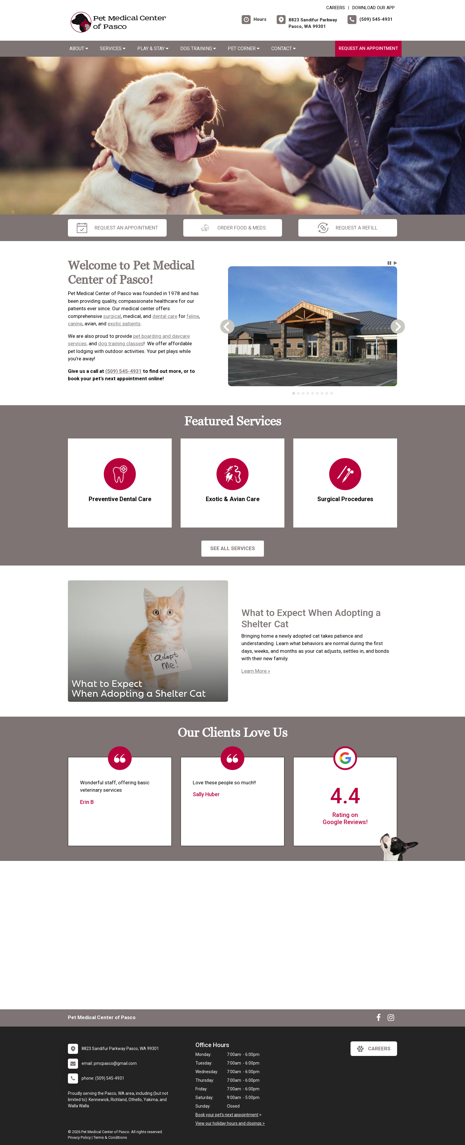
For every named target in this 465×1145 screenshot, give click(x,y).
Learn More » (255, 671)
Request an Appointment (368, 48)
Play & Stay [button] (152, 48)
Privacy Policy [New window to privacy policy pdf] (79, 1137)
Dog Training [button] (198, 48)
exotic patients (124, 324)
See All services (232, 548)
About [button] (78, 48)
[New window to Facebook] (378, 1018)
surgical (112, 316)
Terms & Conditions (110, 1137)
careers (374, 1049)
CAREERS (335, 7)
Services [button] (112, 48)
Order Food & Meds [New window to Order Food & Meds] (233, 228)
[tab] (293, 393)
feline (193, 316)
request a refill (348, 228)
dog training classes (121, 343)
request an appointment (117, 228)
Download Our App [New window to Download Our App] (373, 7)
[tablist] (313, 393)
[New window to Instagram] (391, 1018)
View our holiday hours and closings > (230, 1123)
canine (75, 324)
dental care (164, 316)
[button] (389, 263)
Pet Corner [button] (243, 48)
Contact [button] (283, 48)
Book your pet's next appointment (226, 1114)
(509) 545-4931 (123, 371)
